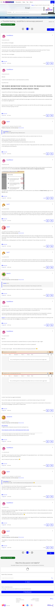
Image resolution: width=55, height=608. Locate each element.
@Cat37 (3, 317)
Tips (27, 2)
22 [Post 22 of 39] (3, 267)
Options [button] (50, 21)
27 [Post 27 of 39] (3, 465)
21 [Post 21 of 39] (3, 246)
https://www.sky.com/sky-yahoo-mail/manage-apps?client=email (15, 429)
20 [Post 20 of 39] (3, 220)
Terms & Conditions (36, 598)
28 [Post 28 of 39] (3, 496)
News (24, 2)
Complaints (18, 600)
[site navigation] (1, 2)
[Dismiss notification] (53, 5)
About (31, 2)
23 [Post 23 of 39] (3, 295)
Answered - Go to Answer (7, 24)
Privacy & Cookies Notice (20, 599)
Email (27, 8)
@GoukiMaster (6, 131)
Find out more (21, 127)
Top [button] (52, 598)
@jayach (4, 283)
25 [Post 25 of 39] (3, 410)
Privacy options (18, 598)
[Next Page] (32, 29)
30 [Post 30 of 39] (3, 547)
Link (4, 132)
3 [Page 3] (29, 28)
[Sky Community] (8, 2)
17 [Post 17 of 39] (3, 115)
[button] (52, 35)
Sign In (52, 2)
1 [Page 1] (25, 28)
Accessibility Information (35, 599)
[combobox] (30, 12)
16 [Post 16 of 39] (3, 63)
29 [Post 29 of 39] (3, 524)
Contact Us (37, 600)
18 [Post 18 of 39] (3, 153)
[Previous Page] (23, 29)
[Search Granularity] (11, 12)
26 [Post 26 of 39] (3, 441)
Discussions (18, 2)
